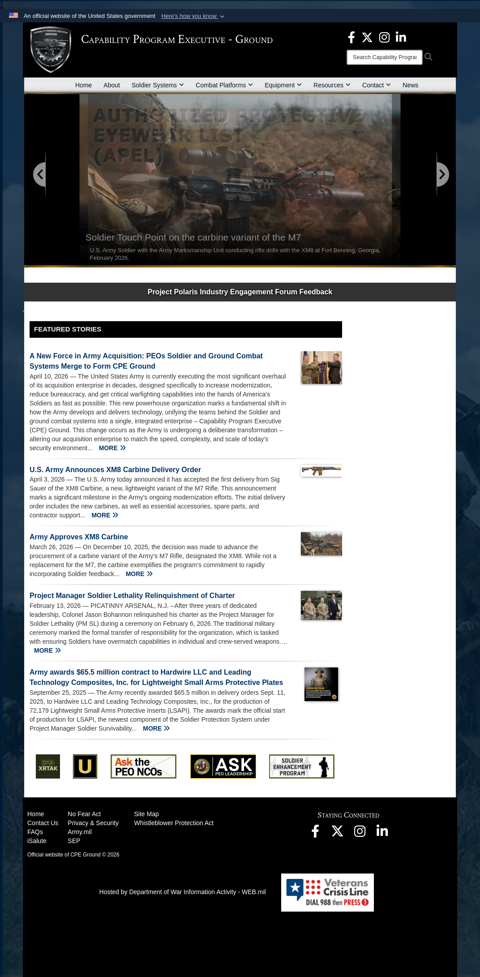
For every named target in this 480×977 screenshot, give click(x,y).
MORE (112, 448)
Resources (332, 85)
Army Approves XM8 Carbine (79, 537)
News (410, 85)
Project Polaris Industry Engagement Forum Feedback (240, 292)
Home (83, 85)
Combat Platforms (224, 85)
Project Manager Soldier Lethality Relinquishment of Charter (132, 595)
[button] (193, 16)
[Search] (385, 57)
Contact (376, 85)
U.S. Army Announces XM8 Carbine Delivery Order (115, 469)
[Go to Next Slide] (442, 174)
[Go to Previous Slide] (40, 174)
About (111, 85)
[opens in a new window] (351, 36)
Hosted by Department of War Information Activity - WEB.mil (182, 891)
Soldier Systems (158, 85)
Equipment (283, 85)
